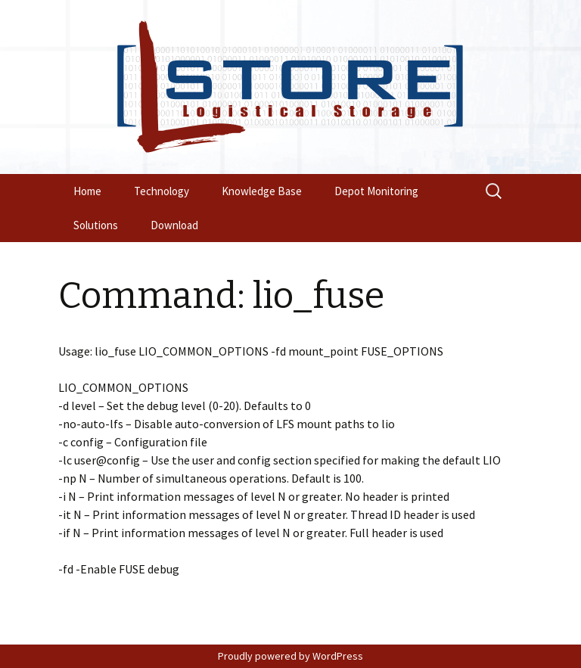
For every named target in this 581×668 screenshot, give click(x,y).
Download (174, 225)
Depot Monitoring (376, 191)
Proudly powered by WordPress (290, 656)
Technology (161, 191)
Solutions (95, 225)
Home (87, 191)
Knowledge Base (262, 191)
